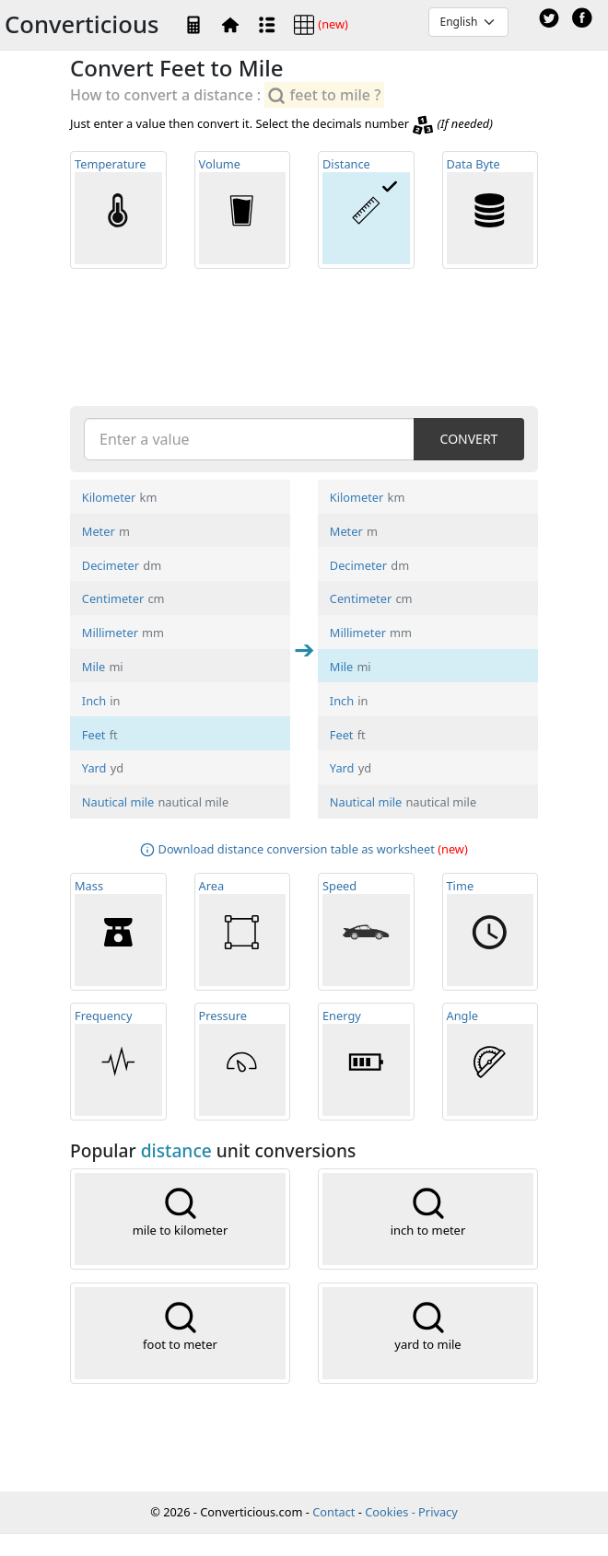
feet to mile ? (323, 95)
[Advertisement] (304, 336)
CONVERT (469, 438)
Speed (366, 931)
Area (242, 931)
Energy (366, 1061)
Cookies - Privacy (411, 1512)
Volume (242, 210)
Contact (333, 1512)
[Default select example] (468, 22)
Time (490, 931)
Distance (366, 210)
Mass (118, 931)
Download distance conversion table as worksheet (296, 849)
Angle (490, 1061)
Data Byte (490, 210)
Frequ (118, 1061)
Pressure (242, 1061)
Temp (118, 210)
